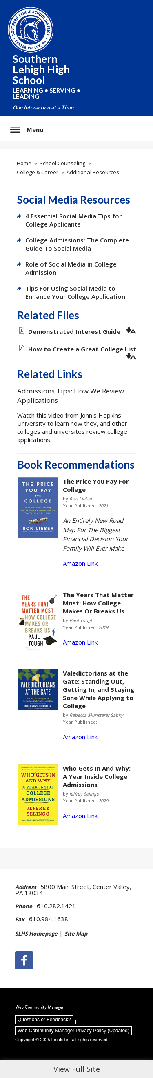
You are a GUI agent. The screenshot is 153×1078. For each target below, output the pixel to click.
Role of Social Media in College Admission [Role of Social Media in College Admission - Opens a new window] (71, 268)
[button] (26, 129)
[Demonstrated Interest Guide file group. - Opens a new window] (74, 331)
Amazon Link (80, 642)
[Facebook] (24, 960)
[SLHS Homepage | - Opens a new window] (39, 934)
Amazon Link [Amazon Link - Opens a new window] (80, 563)
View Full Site (76, 1069)
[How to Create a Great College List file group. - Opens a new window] (82, 349)
